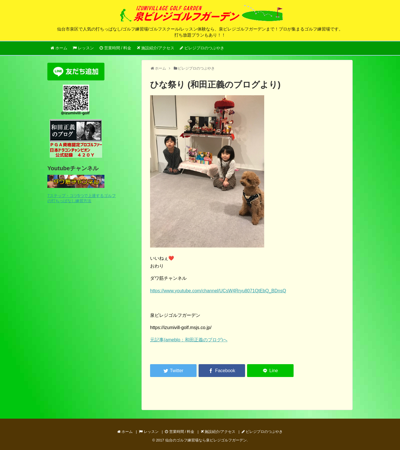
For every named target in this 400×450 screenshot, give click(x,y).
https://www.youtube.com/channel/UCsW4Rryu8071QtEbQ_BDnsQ (218, 290)
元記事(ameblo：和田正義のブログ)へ (188, 339)
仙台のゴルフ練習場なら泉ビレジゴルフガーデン (206, 440)
